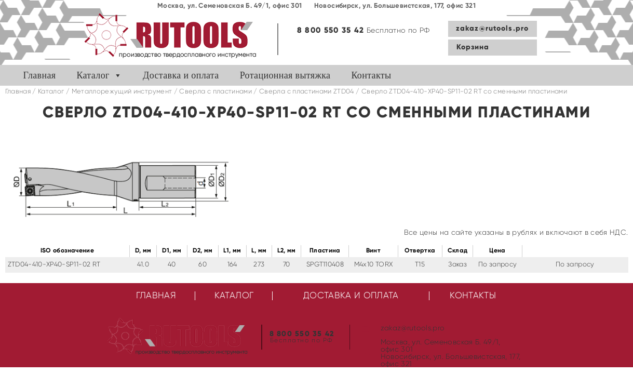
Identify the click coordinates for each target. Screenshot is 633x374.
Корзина (473, 47)
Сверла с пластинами (215, 91)
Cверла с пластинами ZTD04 (306, 91)
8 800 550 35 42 (331, 30)
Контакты (371, 75)
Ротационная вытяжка (285, 75)
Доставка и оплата (181, 75)
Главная (39, 75)
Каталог (92, 75)
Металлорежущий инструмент (122, 91)
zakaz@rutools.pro (492, 28)
